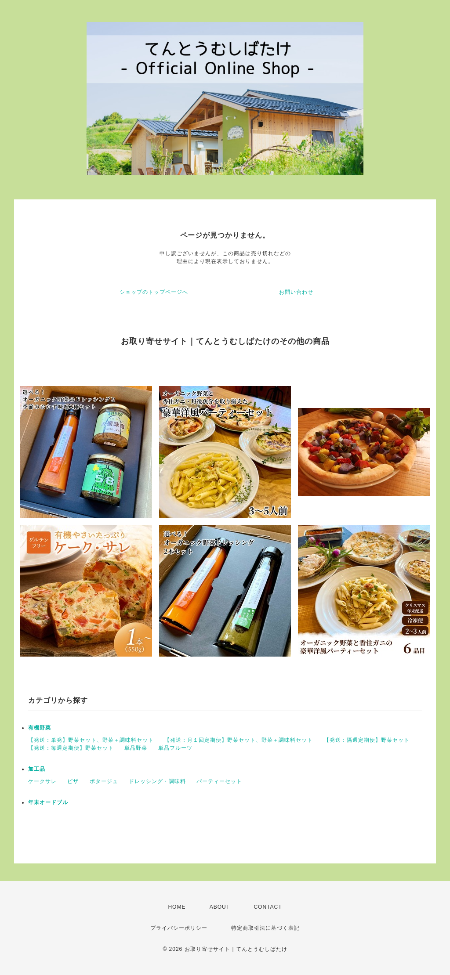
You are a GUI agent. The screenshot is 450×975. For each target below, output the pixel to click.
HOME (176, 907)
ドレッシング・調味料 (157, 781)
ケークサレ (42, 781)
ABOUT (220, 907)
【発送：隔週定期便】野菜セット (367, 740)
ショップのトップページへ (154, 292)
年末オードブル (48, 802)
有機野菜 (39, 728)
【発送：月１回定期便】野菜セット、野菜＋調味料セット (238, 740)
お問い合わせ (296, 292)
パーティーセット (219, 781)
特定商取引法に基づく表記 (265, 928)
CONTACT (268, 907)
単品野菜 (135, 748)
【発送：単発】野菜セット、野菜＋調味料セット (91, 740)
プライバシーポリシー (178, 928)
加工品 (36, 769)
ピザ (73, 781)
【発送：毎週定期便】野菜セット (71, 748)
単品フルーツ (175, 748)
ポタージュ (104, 781)
